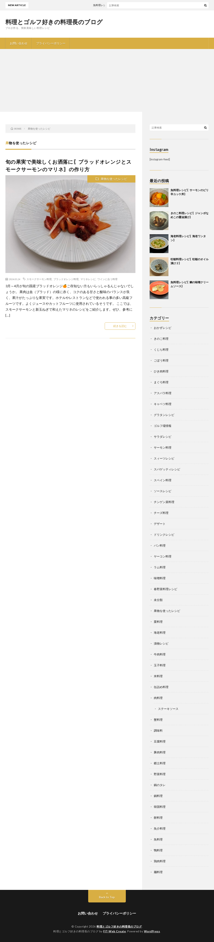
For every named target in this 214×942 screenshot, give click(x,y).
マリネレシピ (88, 279)
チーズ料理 (161, 513)
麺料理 (158, 872)
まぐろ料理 (161, 382)
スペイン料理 (162, 480)
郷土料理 (160, 763)
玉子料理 (160, 665)
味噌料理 (160, 578)
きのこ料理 (161, 338)
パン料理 (160, 545)
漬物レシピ (161, 643)
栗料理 (158, 621)
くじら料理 (161, 349)
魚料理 (158, 839)
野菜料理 (160, 774)
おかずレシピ (162, 327)
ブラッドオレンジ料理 (66, 279)
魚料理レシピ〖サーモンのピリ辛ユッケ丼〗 (121, 5)
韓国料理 (160, 806)
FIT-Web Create (114, 931)
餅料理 (158, 817)
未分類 (158, 600)
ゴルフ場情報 (162, 425)
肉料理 (158, 698)
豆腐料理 (160, 741)
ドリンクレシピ (164, 534)
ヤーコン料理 (162, 556)
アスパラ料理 (162, 393)
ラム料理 (160, 567)
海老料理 (160, 632)
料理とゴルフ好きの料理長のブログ (54, 22)
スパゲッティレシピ (167, 469)
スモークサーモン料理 (39, 279)
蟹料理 (158, 719)
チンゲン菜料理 (164, 502)
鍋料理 (158, 796)
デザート (160, 523)
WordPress (152, 931)
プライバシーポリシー (50, 43)
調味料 (158, 730)
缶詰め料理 (161, 687)
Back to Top (107, 897)
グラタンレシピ (164, 415)
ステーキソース (168, 708)
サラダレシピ (162, 436)
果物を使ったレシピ (114, 179)
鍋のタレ (160, 785)
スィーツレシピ (164, 458)
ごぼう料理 (161, 360)
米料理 (158, 676)
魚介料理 (160, 828)
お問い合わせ (18, 43)
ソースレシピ (162, 491)
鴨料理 (158, 850)
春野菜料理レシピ (165, 589)
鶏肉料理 (160, 861)
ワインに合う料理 (107, 279)
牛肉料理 (160, 654)
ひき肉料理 (161, 371)
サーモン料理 (162, 447)
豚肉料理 (160, 752)
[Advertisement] (107, 80)
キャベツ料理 (162, 404)
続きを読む (120, 326)
